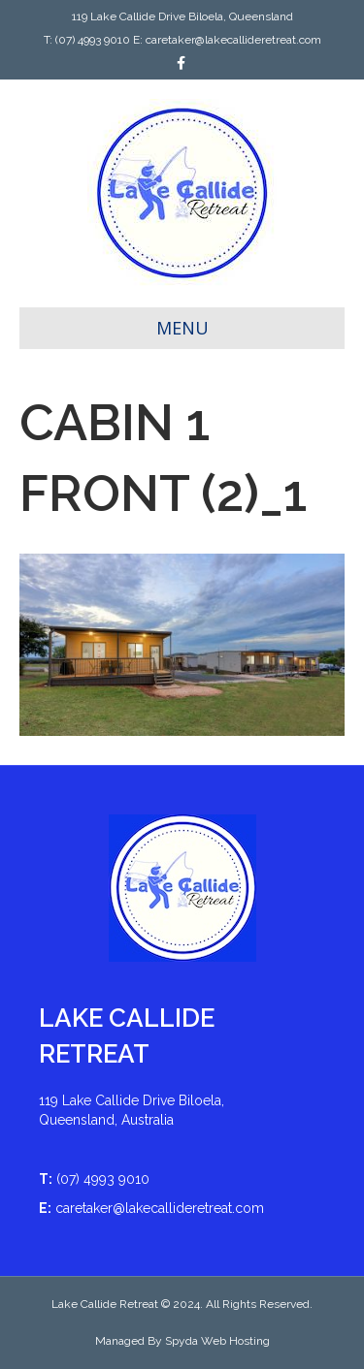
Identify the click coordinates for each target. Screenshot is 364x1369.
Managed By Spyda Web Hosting (182, 1341)
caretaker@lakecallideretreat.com (233, 40)
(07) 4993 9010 (92, 40)
